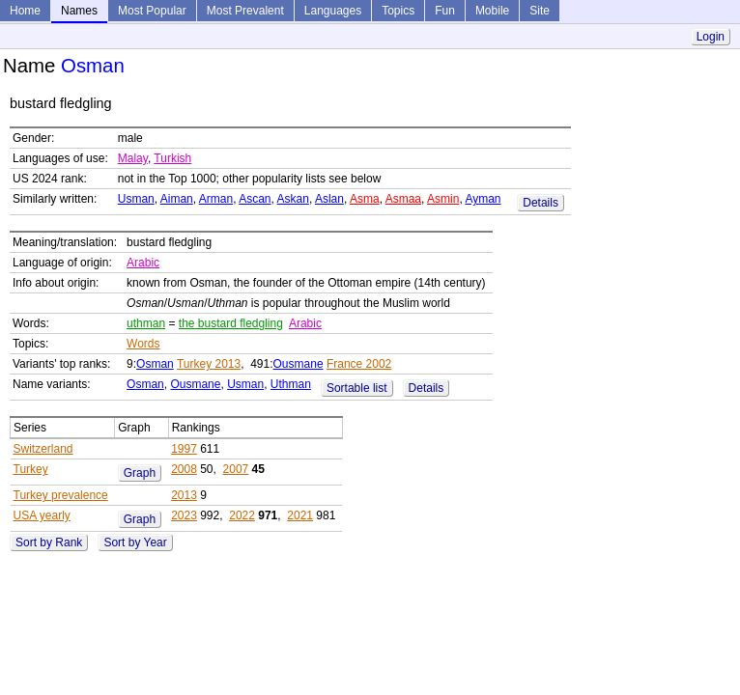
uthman (146, 323)
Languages (332, 10)
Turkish (172, 158)
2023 (184, 515)
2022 (242, 515)
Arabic (143, 262)
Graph (140, 473)
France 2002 (359, 364)
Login (711, 36)
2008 (184, 469)
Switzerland (43, 449)
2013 (184, 495)
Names (79, 10)
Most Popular (152, 10)
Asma (365, 199)
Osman (155, 364)
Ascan (254, 199)
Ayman (482, 199)
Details (540, 202)
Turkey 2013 (209, 364)
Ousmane (298, 364)
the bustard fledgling (231, 323)
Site (539, 10)
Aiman (176, 199)
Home (25, 10)
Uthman (290, 384)
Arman (216, 199)
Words (143, 343)
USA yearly (42, 515)
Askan (293, 199)
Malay (133, 158)
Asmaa (403, 199)
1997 (184, 449)
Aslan (329, 199)
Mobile (492, 10)
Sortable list (357, 388)
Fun (445, 10)
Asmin (443, 199)
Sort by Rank (48, 542)
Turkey (31, 469)
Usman (136, 199)
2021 (300, 515)
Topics (398, 10)
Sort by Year (134, 542)
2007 (236, 469)
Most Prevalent (245, 10)
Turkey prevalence (61, 495)
